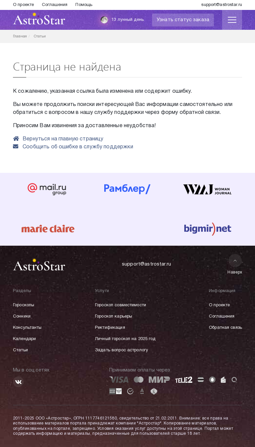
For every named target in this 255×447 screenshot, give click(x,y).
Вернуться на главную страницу (58, 139)
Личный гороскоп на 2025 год (125, 339)
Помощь (83, 5)
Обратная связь (225, 328)
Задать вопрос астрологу (121, 350)
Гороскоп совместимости (120, 305)
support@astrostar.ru (221, 5)
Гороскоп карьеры (113, 317)
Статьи (20, 350)
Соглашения (54, 5)
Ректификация (110, 328)
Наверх (235, 264)
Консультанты (27, 328)
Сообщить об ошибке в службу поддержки (73, 147)
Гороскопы (23, 305)
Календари (24, 339)
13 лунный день (122, 20)
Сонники (22, 317)
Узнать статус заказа (183, 20)
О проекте (23, 5)
